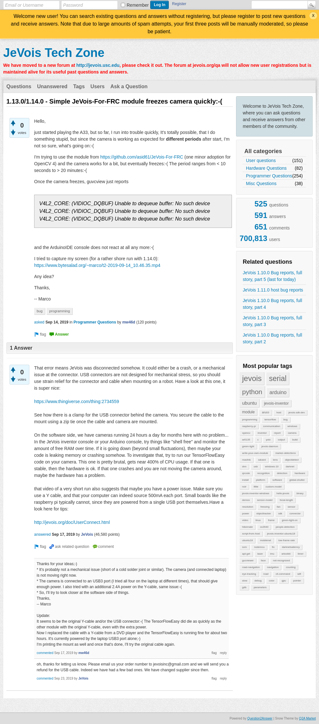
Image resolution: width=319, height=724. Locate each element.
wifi (299, 573)
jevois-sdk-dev (296, 412)
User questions (261, 160)
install (245, 480)
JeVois (87, 534)
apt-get (246, 553)
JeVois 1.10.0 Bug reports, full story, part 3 (272, 321)
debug (258, 580)
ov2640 (264, 526)
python (252, 391)
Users (98, 86)
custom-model (274, 486)
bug (285, 419)
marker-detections (285, 453)
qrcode (246, 473)
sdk (280, 513)
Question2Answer (259, 718)
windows (292, 426)
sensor (291, 506)
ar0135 (246, 439)
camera (292, 433)
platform (260, 480)
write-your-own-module (255, 453)
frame (271, 520)
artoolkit (285, 553)
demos (246, 500)
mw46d (128, 322)
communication (271, 426)
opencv (246, 433)
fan (278, 506)
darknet (290, 466)
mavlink (246, 459)
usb (256, 466)
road (265, 573)
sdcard (262, 459)
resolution (247, 506)
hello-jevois (283, 493)
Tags (79, 86)
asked (39, 322)
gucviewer (248, 560)
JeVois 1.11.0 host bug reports (273, 289)
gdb (244, 587)
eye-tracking (249, 573)
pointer (297, 580)
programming (249, 419)
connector (294, 513)
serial (277, 378)
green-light (248, 446)
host (278, 412)
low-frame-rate (286, 540)
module (248, 412)
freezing (264, 506)
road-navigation (251, 567)
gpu (284, 580)
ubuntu (249, 403)
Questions (18, 86)
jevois (252, 378)
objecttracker (263, 513)
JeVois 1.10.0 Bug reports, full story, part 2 (272, 338)
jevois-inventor (276, 403)
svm (244, 547)
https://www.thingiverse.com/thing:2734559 (76, 401)
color (271, 580)
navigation (272, 567)
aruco (265, 412)
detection (282, 473)
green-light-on (289, 520)
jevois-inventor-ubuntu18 (281, 533)
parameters (260, 587)
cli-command (283, 573)
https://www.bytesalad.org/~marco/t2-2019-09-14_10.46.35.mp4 (97, 265)
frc (273, 547)
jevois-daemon (270, 446)
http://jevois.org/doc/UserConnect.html (72, 522)
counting (290, 567)
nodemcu (259, 547)
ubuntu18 (247, 540)
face (263, 560)
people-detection (285, 526)
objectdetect (292, 459)
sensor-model (264, 500)
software (277, 480)
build (295, 439)
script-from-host (251, 533)
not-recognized (281, 560)
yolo (268, 439)
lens (275, 459)
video (245, 520)
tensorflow (270, 419)
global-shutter (297, 480)
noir (244, 486)
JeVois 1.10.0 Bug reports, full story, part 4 (272, 304)
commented (45, 653)
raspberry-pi (249, 426)
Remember (138, 5)
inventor (262, 433)
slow (244, 580)
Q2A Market (307, 718)
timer (300, 553)
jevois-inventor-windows (255, 493)
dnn (244, 466)
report (277, 433)
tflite (256, 486)
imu (272, 553)
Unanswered (52, 86)
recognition (263, 473)
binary (300, 493)
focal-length (286, 500)
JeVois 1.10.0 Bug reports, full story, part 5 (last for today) (272, 276)
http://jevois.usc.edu (97, 65)
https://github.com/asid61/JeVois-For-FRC (141, 157)
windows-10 (271, 466)
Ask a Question (128, 86)
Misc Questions (261, 183)
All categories (263, 151)
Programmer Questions (269, 175)
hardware (299, 473)
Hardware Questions (266, 168)
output (281, 439)
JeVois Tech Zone (53, 52)
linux (258, 520)
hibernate (247, 526)
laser (260, 553)
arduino (278, 392)
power (245, 513)
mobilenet (265, 540)
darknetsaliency (291, 547)
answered (42, 534)
